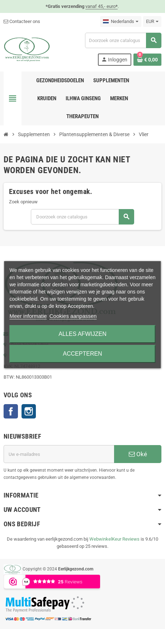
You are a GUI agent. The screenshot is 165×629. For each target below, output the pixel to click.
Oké (138, 454)
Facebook (11, 411)
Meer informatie (28, 316)
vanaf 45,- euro (101, 6)
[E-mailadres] (59, 454)
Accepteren (82, 354)
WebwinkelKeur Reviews (114, 539)
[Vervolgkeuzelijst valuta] (152, 21)
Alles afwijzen (82, 334)
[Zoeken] (123, 40)
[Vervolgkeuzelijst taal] (120, 21)
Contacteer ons (22, 21)
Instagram (29, 411)
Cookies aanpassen (73, 316)
